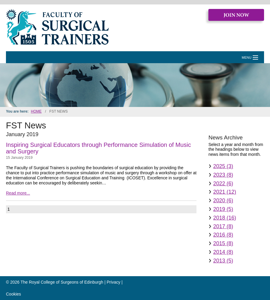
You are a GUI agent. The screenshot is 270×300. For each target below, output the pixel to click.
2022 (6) (223, 183)
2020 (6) (223, 200)
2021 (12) (224, 192)
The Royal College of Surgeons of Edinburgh (62, 282)
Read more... (18, 193)
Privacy (113, 282)
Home (36, 111)
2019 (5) (223, 209)
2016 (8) (223, 235)
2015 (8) (223, 243)
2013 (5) (223, 261)
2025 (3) (223, 166)
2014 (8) (223, 252)
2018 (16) (224, 218)
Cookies (13, 294)
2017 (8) (223, 226)
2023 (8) (223, 175)
